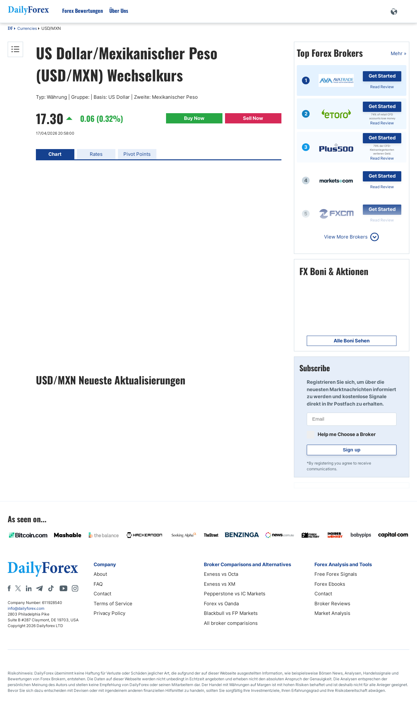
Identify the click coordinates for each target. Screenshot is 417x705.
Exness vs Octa (221, 574)
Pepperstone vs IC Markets (234, 594)
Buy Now (194, 118)
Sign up (352, 449)
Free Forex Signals (335, 574)
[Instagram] (75, 588)
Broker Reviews (332, 603)
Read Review (382, 86)
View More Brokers (346, 237)
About (100, 574)
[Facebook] (9, 588)
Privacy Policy (109, 613)
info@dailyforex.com (26, 608)
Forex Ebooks (329, 584)
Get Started (382, 76)
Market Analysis (332, 613)
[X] (18, 588)
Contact (102, 594)
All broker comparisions (231, 623)
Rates (96, 154)
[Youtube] (63, 588)
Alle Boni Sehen (352, 341)
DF (10, 29)
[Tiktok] (51, 588)
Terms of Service (113, 603)
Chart (55, 154)
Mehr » (398, 53)
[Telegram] (39, 588)
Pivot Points (137, 154)
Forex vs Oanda (221, 603)
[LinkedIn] (28, 588)
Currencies (27, 28)
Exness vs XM (219, 584)
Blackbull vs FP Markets (231, 613)
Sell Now (253, 118)
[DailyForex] (43, 569)
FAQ (98, 584)
